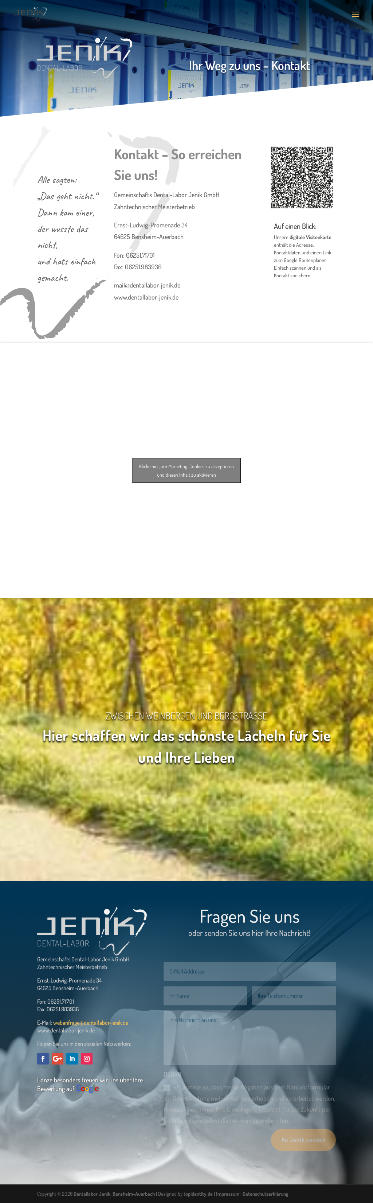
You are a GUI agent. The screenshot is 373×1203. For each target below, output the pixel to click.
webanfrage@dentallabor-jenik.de (90, 1022)
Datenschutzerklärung (265, 1194)
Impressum (227, 1194)
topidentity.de (198, 1194)
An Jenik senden (303, 1145)
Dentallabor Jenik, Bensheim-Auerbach (114, 1194)
